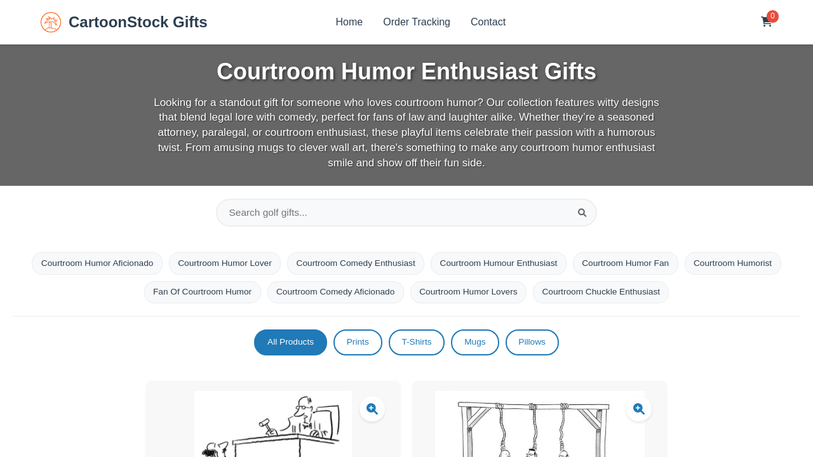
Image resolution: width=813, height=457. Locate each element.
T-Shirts (416, 345)
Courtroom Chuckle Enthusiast (658, 294)
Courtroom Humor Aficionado (142, 265)
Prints (355, 345)
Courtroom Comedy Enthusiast (406, 265)
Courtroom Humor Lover (273, 265)
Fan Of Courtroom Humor (249, 294)
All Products (287, 345)
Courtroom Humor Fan (683, 265)
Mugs (477, 345)
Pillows (537, 345)
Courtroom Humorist (134, 294)
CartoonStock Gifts (124, 22)
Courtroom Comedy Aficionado (386, 294)
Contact (488, 22)
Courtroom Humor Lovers (523, 294)
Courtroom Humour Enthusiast (554, 265)
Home (349, 22)
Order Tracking (416, 22)
